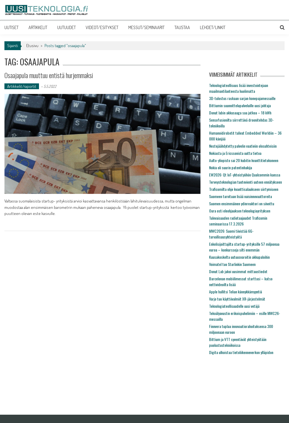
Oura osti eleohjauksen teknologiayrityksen (239, 211)
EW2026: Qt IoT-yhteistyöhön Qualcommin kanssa (244, 175)
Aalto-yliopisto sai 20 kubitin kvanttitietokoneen (243, 160)
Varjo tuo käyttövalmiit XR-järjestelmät (237, 299)
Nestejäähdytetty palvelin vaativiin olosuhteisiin (243, 146)
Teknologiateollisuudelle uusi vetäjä (234, 306)
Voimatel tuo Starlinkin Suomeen (232, 264)
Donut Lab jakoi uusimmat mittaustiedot (238, 271)
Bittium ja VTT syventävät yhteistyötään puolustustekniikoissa (237, 342)
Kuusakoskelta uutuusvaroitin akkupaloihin (239, 257)
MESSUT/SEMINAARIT (146, 27)
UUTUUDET (66, 27)
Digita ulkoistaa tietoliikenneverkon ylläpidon (241, 352)
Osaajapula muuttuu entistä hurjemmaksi (53, 75)
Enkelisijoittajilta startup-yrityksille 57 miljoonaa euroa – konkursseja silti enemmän (244, 247)
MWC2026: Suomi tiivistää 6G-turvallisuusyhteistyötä (231, 234)
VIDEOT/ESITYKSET (102, 27)
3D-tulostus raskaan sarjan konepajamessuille (242, 98)
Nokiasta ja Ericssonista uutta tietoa (235, 153)
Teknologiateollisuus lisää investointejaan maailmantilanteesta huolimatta (238, 88)
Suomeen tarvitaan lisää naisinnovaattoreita (240, 196)
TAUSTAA (182, 27)
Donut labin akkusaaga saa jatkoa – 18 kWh (240, 113)
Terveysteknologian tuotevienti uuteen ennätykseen (245, 182)
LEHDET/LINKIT (212, 27)
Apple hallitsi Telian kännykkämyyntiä (235, 291)
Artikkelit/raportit (21, 86)
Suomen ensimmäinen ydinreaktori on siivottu (241, 203)
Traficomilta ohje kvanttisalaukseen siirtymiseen (243, 189)
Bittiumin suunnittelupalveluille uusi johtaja (240, 105)
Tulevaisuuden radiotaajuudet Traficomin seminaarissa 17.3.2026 (238, 221)
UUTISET (11, 27)
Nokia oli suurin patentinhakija (230, 167)
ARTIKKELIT (37, 27)
